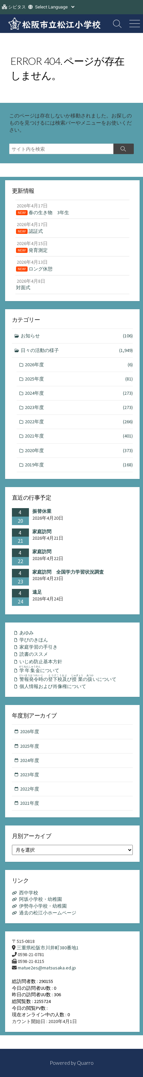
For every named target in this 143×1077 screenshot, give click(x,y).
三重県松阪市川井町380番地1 (48, 948)
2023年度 (79, 407)
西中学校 (28, 893)
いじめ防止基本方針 (40, 661)
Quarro (85, 1063)
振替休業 (41, 511)
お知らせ (77, 335)
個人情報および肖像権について (52, 686)
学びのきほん (33, 640)
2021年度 (79, 436)
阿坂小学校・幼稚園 (40, 899)
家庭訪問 (41, 531)
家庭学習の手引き (38, 647)
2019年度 (79, 464)
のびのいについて (67, 678)
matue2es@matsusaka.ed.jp (47, 968)
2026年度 (79, 364)
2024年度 (79, 393)
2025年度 (79, 379)
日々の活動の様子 (77, 350)
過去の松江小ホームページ (47, 913)
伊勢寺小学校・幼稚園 (43, 906)
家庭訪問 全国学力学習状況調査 (68, 572)
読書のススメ (33, 654)
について (39, 669)
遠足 (37, 592)
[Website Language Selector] (55, 7)
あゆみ (26, 633)
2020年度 (79, 450)
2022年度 (79, 421)
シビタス (17, 7)
